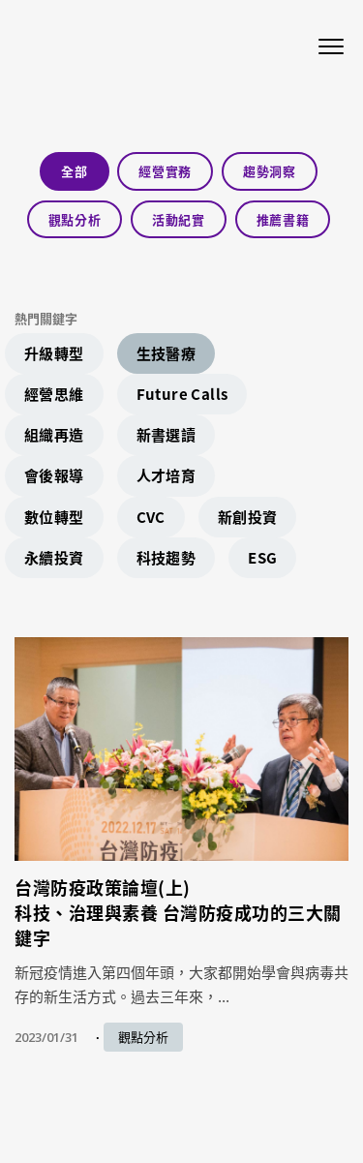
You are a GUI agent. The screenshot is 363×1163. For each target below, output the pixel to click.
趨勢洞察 (269, 171)
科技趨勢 (166, 557)
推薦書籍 (283, 219)
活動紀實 (178, 219)
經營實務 (165, 171)
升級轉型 (54, 353)
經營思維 (54, 394)
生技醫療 (166, 353)
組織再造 (54, 434)
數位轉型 (54, 517)
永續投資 (54, 557)
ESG (262, 557)
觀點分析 (75, 219)
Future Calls (182, 394)
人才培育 (166, 475)
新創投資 (248, 517)
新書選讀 (166, 434)
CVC (151, 517)
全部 (74, 171)
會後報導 (54, 475)
